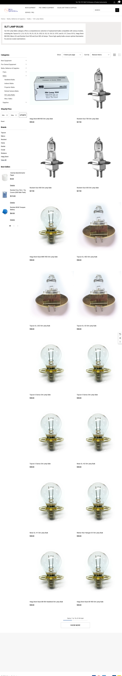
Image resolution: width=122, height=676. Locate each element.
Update (23, 115)
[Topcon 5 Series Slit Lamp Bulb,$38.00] (99, 364)
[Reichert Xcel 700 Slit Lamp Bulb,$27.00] (99, 88)
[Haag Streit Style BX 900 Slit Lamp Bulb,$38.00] (99, 571)
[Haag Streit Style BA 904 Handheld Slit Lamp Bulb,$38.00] (52, 571)
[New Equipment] (30, 8)
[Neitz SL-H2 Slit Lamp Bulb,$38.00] (99, 433)
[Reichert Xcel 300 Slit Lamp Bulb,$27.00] (99, 157)
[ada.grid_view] (114, 54)
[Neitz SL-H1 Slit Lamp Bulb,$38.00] (52, 502)
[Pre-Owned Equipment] (46, 8)
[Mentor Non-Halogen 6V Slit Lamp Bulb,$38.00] (99, 502)
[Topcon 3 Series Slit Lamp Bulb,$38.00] (52, 433)
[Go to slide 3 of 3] (17, 225)
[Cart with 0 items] (118, 2)
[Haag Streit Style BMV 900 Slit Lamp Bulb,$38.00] (52, 226)
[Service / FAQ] (29, 13)
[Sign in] (114, 2)
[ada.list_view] (119, 54)
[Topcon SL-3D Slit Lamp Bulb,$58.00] (99, 295)
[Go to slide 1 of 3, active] (10, 225)
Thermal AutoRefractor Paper (17, 174)
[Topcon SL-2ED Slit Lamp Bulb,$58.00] (52, 295)
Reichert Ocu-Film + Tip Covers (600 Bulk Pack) (18, 191)
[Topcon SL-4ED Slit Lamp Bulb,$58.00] (99, 226)
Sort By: (86, 55)
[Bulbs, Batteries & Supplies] (67, 8)
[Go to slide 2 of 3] (13, 225)
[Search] (117, 10)
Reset (2, 121)
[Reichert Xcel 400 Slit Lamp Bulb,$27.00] (52, 157)
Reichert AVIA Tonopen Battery (17, 208)
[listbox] (101, 54)
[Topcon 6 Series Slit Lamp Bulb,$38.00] (52, 364)
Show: (59, 55)
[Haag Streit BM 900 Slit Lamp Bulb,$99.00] (52, 88)
